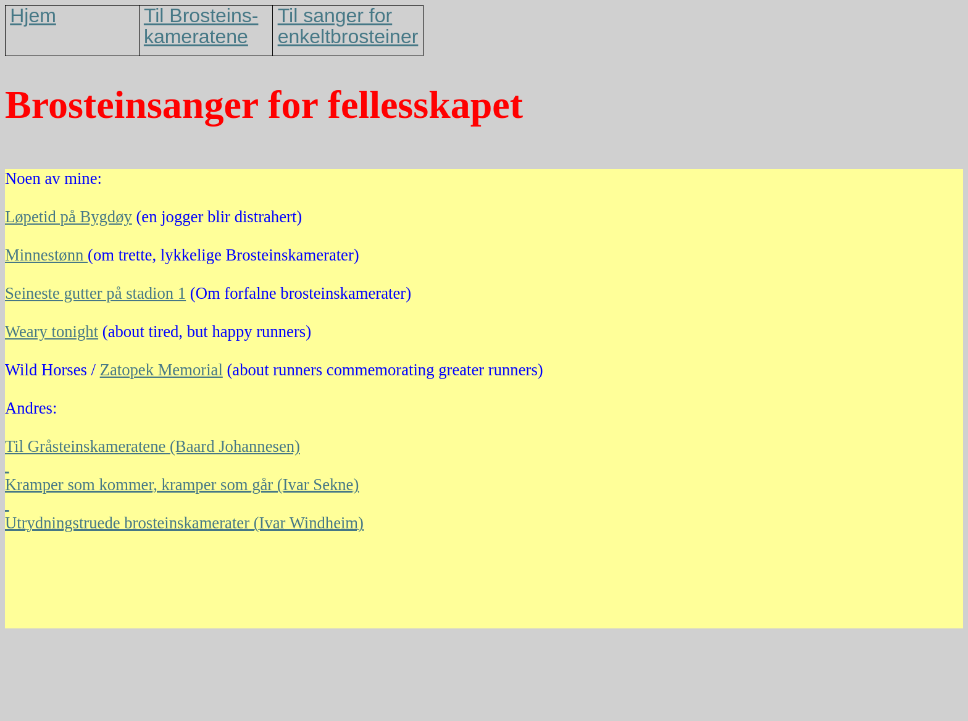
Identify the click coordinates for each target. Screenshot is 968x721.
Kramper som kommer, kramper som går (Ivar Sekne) (182, 484)
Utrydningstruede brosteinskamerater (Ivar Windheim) (184, 523)
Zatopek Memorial (161, 369)
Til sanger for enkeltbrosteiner (348, 26)
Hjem (33, 15)
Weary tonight (51, 331)
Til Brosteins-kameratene (201, 26)
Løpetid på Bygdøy (68, 216)
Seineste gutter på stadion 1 (95, 293)
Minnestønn (46, 255)
